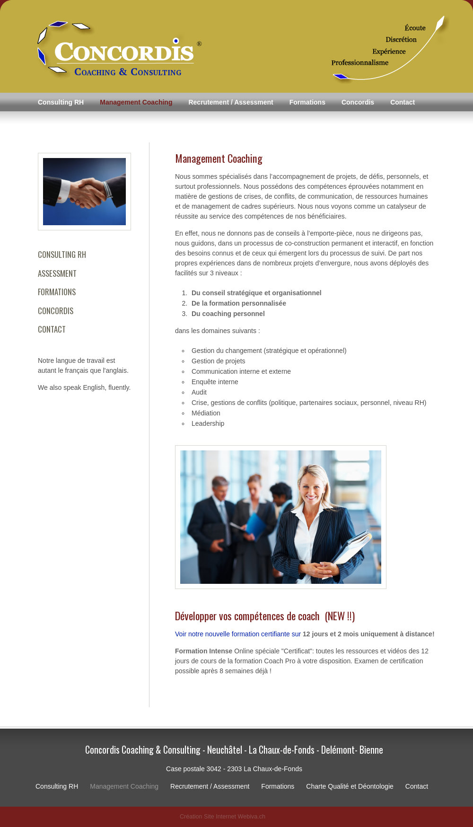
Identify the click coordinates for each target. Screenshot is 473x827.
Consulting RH (61, 102)
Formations (307, 102)
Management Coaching (136, 102)
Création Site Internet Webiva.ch (222, 816)
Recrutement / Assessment (230, 102)
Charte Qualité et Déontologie (349, 786)
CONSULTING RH (62, 254)
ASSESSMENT (57, 273)
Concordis (358, 102)
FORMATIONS (57, 292)
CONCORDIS (55, 311)
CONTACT (52, 329)
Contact (402, 102)
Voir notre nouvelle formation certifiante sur (305, 634)
